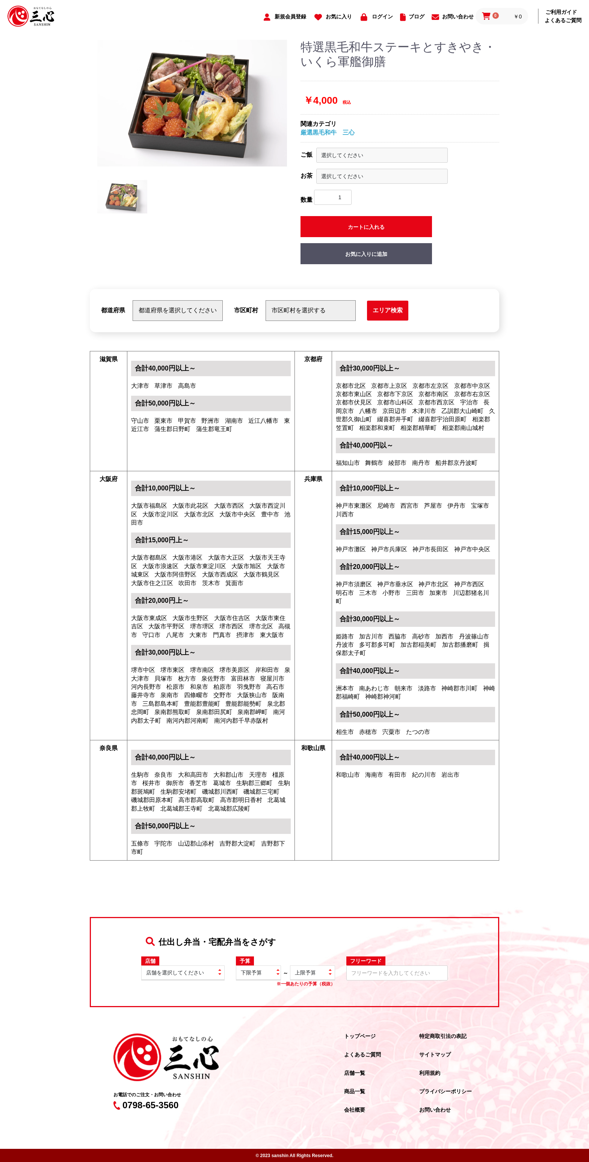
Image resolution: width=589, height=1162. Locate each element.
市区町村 (246, 310)
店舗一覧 (354, 1073)
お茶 (307, 175)
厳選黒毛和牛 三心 (328, 132)
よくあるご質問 (563, 20)
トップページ (360, 1036)
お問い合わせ (435, 1110)
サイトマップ (435, 1055)
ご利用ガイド (561, 12)
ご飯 (307, 154)
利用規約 (429, 1073)
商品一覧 (354, 1091)
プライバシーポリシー (445, 1091)
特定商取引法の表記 (443, 1036)
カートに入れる (366, 227)
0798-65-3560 (145, 1105)
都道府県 (113, 310)
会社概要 (354, 1110)
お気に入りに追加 (366, 254)
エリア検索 (388, 310)
